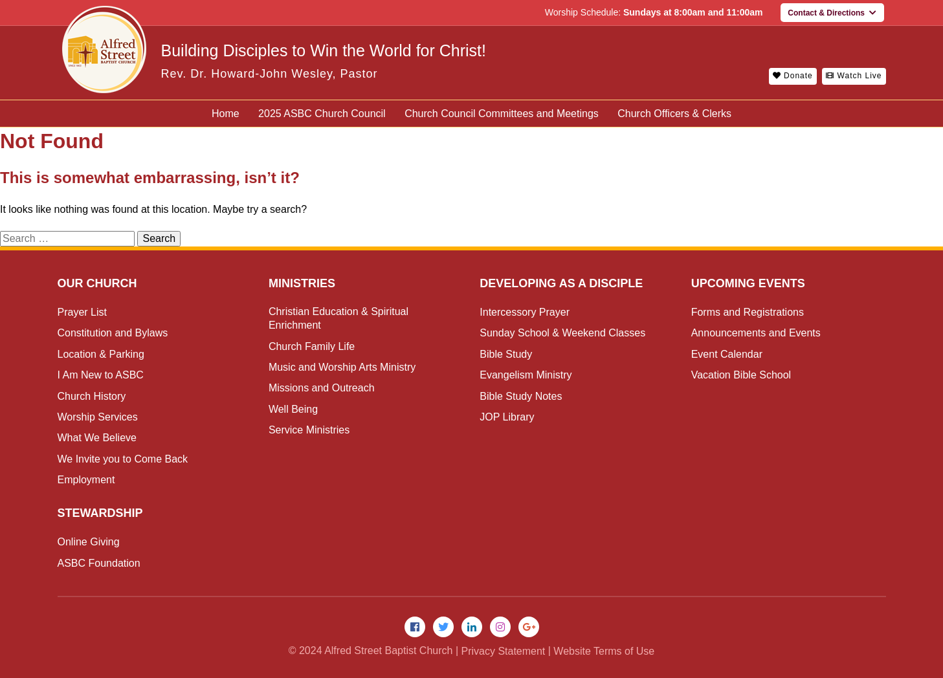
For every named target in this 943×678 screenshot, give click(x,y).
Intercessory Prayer (525, 312)
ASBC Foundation (99, 563)
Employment (86, 479)
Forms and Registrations (747, 312)
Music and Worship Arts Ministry (342, 367)
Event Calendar (726, 354)
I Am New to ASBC (101, 374)
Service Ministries (309, 429)
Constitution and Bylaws (113, 332)
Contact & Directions (832, 12)
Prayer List (82, 312)
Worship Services (98, 416)
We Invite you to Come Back (123, 459)
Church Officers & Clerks (674, 113)
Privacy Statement (503, 651)
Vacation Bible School (741, 374)
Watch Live (854, 75)
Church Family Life (312, 346)
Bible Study (506, 354)
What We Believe (97, 437)
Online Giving (89, 541)
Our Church (97, 283)
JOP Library (507, 416)
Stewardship (100, 513)
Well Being (293, 409)
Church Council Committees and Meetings (502, 113)
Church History (92, 396)
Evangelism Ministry (525, 374)
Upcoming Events (748, 283)
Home (225, 113)
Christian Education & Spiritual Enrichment (338, 318)
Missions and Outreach (322, 387)
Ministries (302, 283)
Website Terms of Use (603, 651)
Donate (793, 75)
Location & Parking (101, 354)
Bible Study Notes (521, 396)
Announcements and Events (756, 332)
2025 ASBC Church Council (322, 113)
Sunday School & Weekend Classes (562, 332)
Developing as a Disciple (561, 283)
